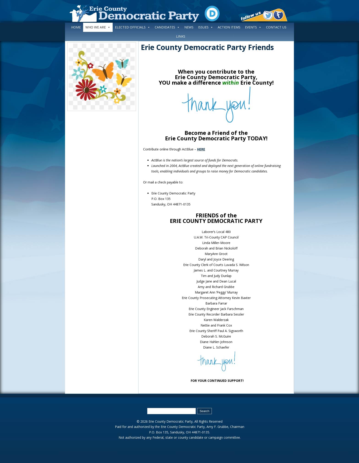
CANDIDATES (167, 27)
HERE (201, 149)
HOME (76, 27)
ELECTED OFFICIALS (132, 27)
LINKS (180, 36)
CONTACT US (276, 27)
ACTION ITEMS (229, 27)
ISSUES (205, 27)
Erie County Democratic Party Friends (207, 47)
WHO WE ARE (97, 27)
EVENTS (253, 27)
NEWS (188, 27)
